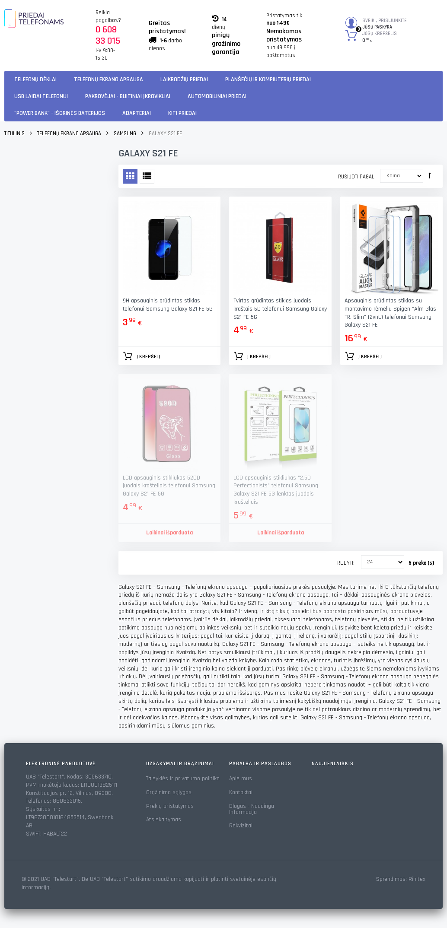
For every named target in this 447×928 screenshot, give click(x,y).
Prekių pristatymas (170, 806)
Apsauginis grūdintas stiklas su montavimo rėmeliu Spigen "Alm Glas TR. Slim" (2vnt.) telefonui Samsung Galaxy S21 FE (390, 313)
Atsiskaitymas (163, 820)
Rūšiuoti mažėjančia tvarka (429, 175)
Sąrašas (147, 176)
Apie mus (240, 778)
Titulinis (14, 133)
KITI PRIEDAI (182, 113)
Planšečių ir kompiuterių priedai (268, 79)
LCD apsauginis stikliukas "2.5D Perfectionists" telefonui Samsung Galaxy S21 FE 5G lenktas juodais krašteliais (275, 490)
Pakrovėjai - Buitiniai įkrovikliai (127, 96)
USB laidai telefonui (41, 96)
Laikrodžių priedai (184, 79)
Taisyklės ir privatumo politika (183, 778)
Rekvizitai (240, 826)
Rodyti (345, 562)
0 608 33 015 (108, 35)
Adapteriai (136, 113)
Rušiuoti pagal (356, 176)
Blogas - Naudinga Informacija (251, 809)
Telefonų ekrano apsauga (108, 79)
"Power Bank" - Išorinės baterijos (59, 113)
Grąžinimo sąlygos (169, 792)
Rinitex (417, 879)
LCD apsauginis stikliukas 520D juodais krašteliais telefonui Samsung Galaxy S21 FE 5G (169, 486)
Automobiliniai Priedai (217, 96)
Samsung (125, 133)
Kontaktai (240, 792)
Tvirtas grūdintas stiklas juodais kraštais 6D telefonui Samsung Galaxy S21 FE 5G (280, 309)
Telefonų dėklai (35, 79)
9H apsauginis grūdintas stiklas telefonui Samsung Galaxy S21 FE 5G (168, 305)
